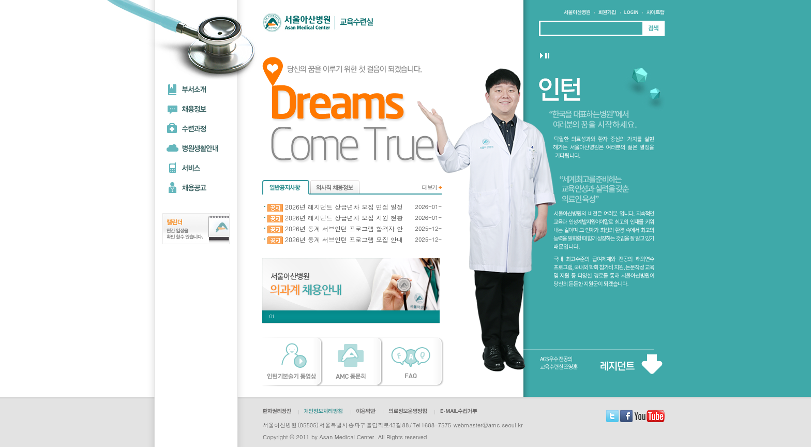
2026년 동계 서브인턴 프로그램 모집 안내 (335, 240)
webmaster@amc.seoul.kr (488, 425)
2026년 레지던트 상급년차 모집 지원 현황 (335, 218)
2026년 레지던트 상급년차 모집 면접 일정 (335, 207)
